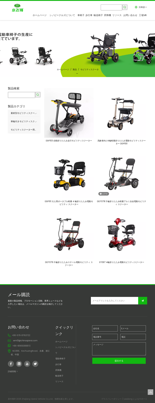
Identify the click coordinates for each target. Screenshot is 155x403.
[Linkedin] (18, 365)
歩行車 (58, 365)
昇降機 (58, 371)
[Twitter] (35, 365)
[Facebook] (10, 365)
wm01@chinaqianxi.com (24, 341)
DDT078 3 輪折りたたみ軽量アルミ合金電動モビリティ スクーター (121, 203)
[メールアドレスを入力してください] (110, 301)
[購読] (143, 301)
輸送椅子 (59, 376)
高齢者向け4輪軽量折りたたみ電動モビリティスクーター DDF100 (122, 142)
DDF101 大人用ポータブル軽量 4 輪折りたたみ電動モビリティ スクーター (69, 203)
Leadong (128, 399)
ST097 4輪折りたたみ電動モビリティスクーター (121, 262)
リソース (59, 382)
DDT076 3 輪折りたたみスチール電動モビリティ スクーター (69, 264)
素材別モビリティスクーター (24, 112)
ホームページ (61, 342)
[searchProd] (112, 7)
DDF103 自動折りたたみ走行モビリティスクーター (69, 140)
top (150, 392)
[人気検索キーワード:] (125, 7)
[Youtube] (27, 365)
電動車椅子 (60, 359)
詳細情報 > (12, 372)
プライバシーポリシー (112, 399)
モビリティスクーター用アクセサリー (24, 128)
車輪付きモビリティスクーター (24, 120)
